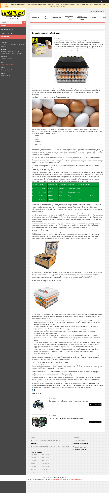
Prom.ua (64, 477)
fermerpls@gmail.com (7, 70)
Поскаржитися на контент (60, 479)
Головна (35, 18)
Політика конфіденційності (75, 479)
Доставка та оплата (69, 17)
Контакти (57, 18)
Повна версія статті (95, 405)
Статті (93, 18)
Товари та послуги (7, 29)
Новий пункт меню (7, 33)
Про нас (46, 17)
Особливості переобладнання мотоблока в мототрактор (68, 401)
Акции (103, 18)
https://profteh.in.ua (7, 64)
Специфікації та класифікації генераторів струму (66, 418)
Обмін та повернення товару (82, 17)
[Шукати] (24, 22)
